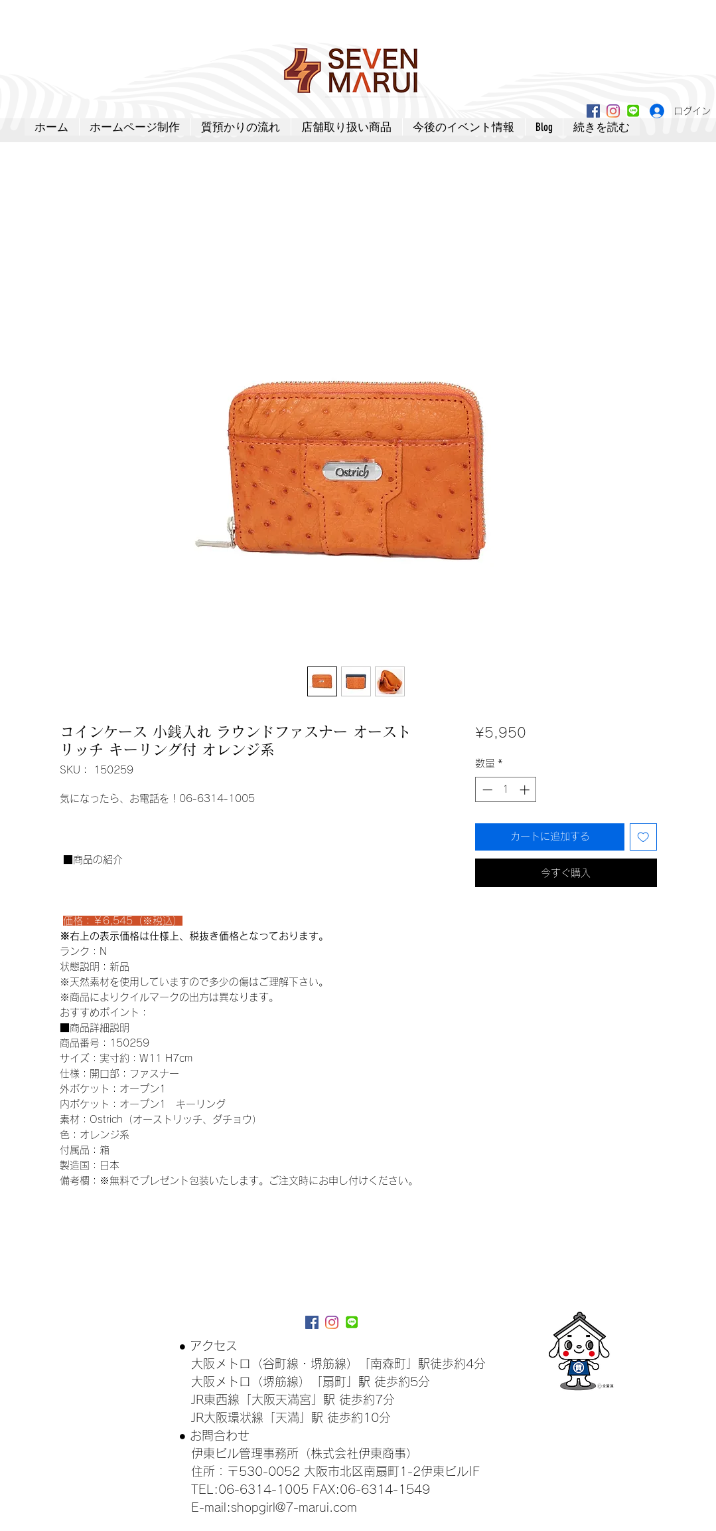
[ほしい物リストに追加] (643, 837)
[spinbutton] (506, 789)
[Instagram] (613, 111)
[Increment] (526, 789)
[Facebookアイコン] (593, 111)
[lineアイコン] (633, 111)
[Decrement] (486, 789)
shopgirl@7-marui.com (294, 1507)
